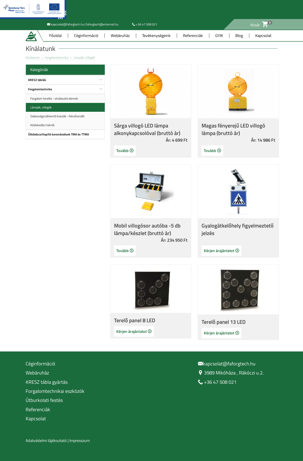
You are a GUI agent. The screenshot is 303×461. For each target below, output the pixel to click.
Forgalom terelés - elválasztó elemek (54, 98)
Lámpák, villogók (84, 57)
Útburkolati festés (44, 400)
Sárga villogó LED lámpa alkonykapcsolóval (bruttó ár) (147, 129)
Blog (239, 35)
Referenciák (193, 35)
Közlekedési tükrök (42, 125)
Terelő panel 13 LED (224, 322)
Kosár (259, 25)
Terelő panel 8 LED (134, 320)
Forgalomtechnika (57, 57)
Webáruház (120, 35)
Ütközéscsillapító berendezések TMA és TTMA (58, 134)
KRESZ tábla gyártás (47, 382)
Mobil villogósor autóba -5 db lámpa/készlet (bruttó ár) (147, 229)
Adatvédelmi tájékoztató (46, 441)
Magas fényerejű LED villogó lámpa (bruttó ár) (233, 129)
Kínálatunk (33, 57)
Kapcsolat (263, 35)
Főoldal (55, 35)
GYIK (219, 35)
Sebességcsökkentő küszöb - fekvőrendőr (57, 116)
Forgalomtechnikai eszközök (55, 391)
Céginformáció (86, 35)
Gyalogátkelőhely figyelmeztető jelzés (238, 229)
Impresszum (79, 441)
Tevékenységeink (156, 35)
